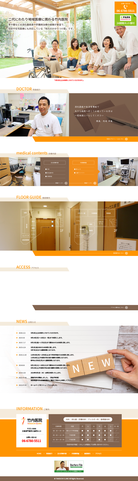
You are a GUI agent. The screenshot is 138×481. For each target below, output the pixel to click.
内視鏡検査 (78, 4)
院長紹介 (56, 4)
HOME (39, 453)
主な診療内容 (67, 4)
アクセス (98, 4)
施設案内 (89, 4)
